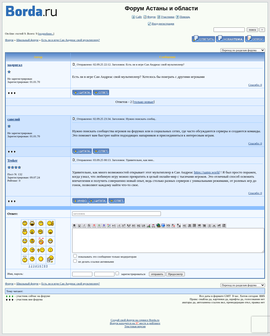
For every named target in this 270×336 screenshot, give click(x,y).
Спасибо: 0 (255, 84)
